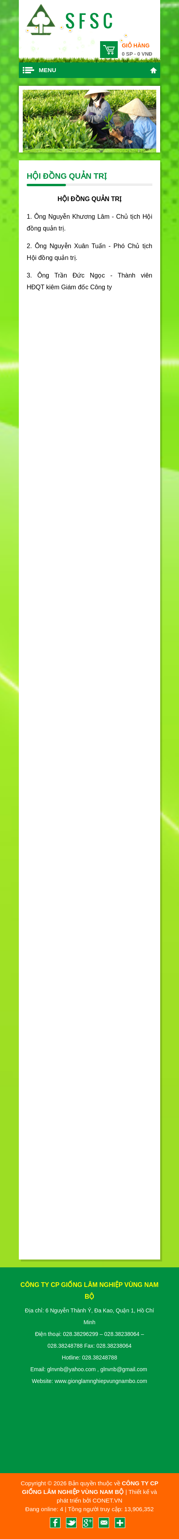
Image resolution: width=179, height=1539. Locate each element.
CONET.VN (107, 1500)
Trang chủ (153, 70)
